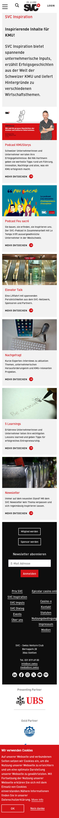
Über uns (17, 620)
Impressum (46, 624)
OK (13, 813)
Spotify (46, 674)
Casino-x (46, 601)
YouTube (39, 674)
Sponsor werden (29, 541)
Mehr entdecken (16, 176)
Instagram (27, 674)
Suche (16, 5)
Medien (46, 630)
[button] (5, 7)
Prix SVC (17, 591)
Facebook (21, 674)
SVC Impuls (17, 602)
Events (17, 614)
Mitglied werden (29, 531)
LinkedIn (14, 674)
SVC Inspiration (17, 597)
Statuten (45, 612)
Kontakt (46, 607)
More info (37, 805)
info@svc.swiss (29, 663)
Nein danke (37, 813)
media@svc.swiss (29, 667)
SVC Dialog (17, 608)
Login (51, 5)
